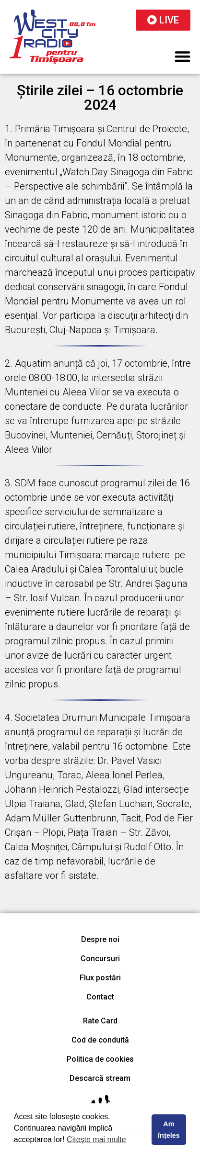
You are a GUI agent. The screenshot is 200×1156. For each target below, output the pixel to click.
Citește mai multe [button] (96, 1139)
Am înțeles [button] (169, 1129)
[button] (183, 56)
